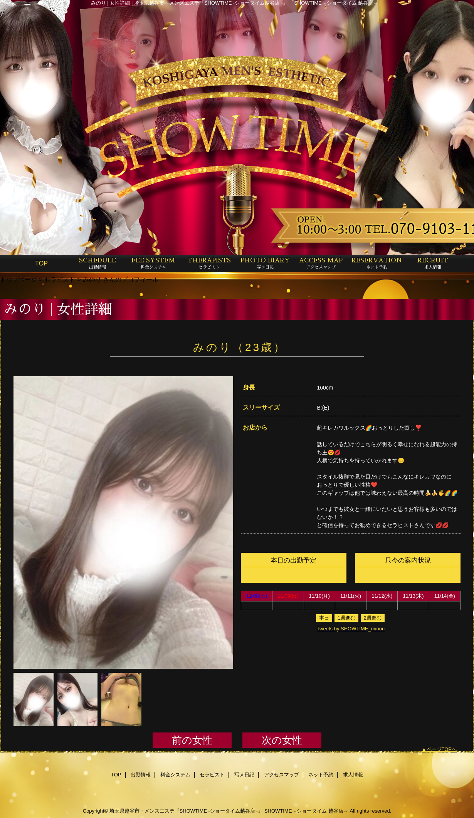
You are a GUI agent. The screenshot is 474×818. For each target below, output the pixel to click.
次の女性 (282, 740)
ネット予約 (320, 775)
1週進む (346, 618)
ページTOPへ (442, 749)
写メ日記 (244, 775)
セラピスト (59, 279)
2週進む (373, 618)
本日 (324, 618)
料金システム (175, 775)
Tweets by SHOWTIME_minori (351, 629)
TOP (41, 263)
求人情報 (353, 775)
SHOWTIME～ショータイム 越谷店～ (306, 811)
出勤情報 (141, 775)
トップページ (18, 279)
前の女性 (192, 740)
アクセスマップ (281, 775)
